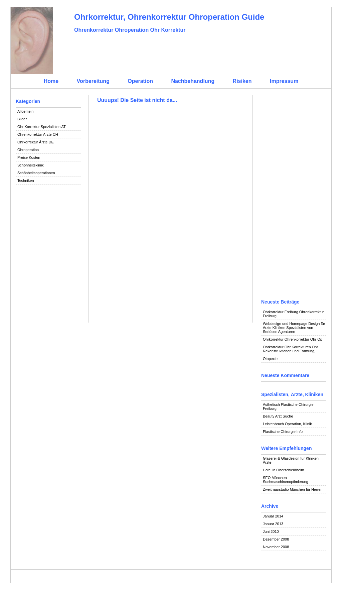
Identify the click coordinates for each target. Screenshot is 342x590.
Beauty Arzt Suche (278, 416)
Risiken (242, 81)
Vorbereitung (93, 81)
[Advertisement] (48, 291)
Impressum (284, 81)
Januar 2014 (273, 516)
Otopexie (270, 359)
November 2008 (276, 547)
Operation (140, 81)
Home (51, 81)
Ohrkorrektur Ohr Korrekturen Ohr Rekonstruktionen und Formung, (290, 349)
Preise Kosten (28, 157)
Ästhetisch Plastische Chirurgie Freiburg (288, 406)
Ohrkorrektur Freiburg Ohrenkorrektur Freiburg (293, 314)
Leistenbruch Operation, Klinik (287, 424)
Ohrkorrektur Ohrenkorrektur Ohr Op (292, 339)
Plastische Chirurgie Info (283, 432)
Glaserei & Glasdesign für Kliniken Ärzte (291, 460)
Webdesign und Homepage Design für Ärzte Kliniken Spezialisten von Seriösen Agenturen (294, 328)
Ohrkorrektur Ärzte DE (35, 142)
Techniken (25, 181)
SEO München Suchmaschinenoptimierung (285, 480)
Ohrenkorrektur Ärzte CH (37, 134)
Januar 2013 (273, 524)
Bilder (22, 119)
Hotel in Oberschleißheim (283, 470)
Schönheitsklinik (30, 165)
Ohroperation (28, 150)
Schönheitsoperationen (36, 173)
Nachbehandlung (192, 81)
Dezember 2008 (276, 539)
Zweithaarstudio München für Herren (293, 489)
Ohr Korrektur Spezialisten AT (41, 127)
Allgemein (25, 111)
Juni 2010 (271, 531)
